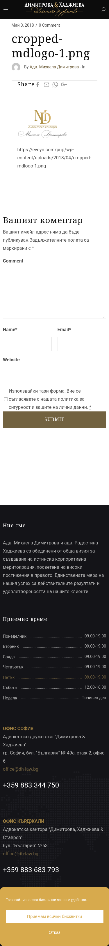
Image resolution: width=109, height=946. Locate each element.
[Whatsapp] (55, 85)
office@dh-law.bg (20, 769)
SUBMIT (54, 419)
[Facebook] (38, 85)
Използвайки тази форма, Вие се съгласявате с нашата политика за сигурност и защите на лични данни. (50, 399)
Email (64, 329)
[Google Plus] (64, 85)
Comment (13, 261)
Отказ (54, 932)
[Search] (103, 9)
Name (10, 329)
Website (11, 359)
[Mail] (46, 85)
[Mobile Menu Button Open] (6, 9)
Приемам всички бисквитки (54, 916)
